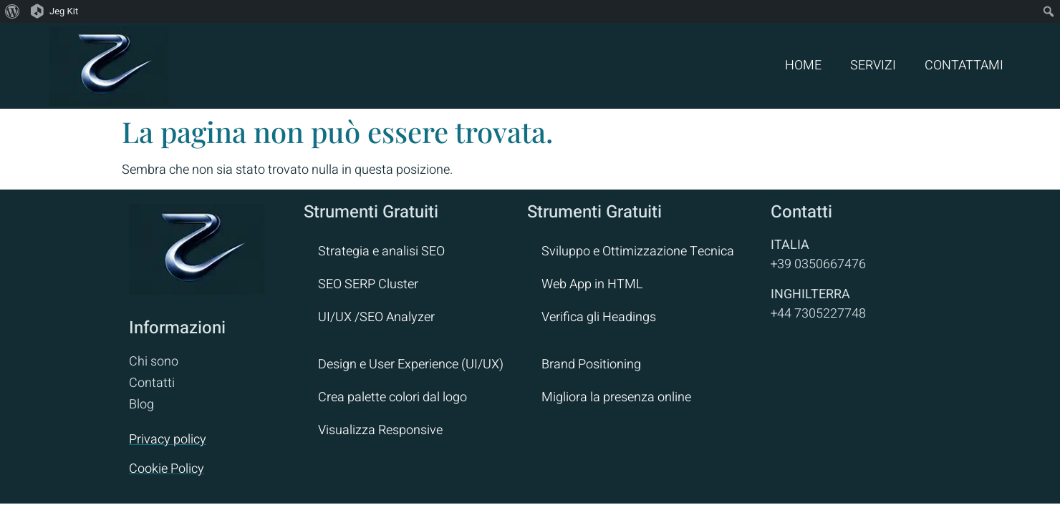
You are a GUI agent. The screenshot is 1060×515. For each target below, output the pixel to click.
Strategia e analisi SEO (381, 251)
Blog (141, 404)
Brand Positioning (591, 364)
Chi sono (153, 361)
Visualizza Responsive (380, 430)
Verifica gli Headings (598, 317)
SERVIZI (873, 65)
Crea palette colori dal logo (392, 397)
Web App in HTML (592, 284)
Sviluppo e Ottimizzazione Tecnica (637, 251)
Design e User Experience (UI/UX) (411, 364)
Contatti (152, 383)
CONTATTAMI (964, 65)
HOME (803, 65)
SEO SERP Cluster (368, 284)
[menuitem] (12, 11)
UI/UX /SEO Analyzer (376, 317)
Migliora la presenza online (616, 397)
